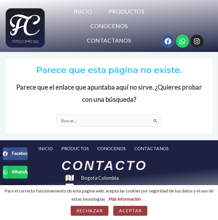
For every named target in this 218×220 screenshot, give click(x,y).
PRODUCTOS (126, 11)
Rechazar (89, 210)
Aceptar (130, 210)
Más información (124, 199)
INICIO (83, 11)
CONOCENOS (109, 25)
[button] (15, 153)
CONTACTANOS (109, 40)
